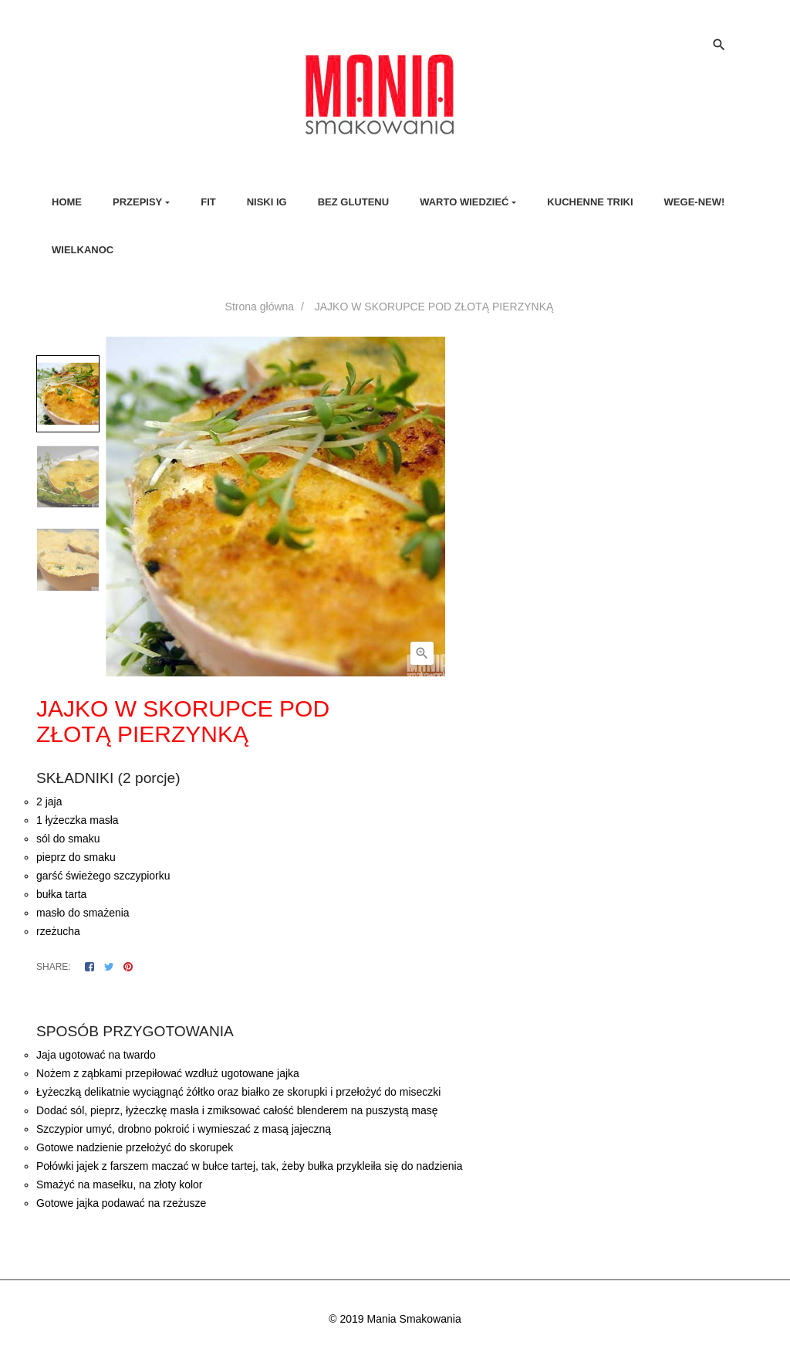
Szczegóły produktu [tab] (408, 1000)
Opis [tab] (334, 1000)
